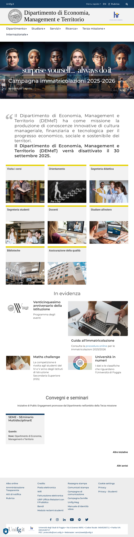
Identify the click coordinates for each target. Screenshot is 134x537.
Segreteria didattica (102, 168)
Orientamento (57, 168)
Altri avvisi (122, 465)
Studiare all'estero (101, 209)
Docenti (53, 209)
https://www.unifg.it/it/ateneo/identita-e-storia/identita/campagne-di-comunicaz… (61, 84)
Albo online (12, 483)
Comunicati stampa (78, 487)
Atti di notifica (13, 494)
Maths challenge (46, 357)
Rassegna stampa (77, 483)
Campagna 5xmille (78, 498)
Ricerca (71, 28)
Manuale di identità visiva (78, 507)
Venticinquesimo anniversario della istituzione (47, 305)
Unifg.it (10, 4)
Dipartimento (15, 28)
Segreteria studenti (18, 209)
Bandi (40, 506)
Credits (41, 483)
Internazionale (16, 34)
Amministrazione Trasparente (15, 489)
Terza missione (92, 28)
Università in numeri (105, 358)
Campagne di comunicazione (76, 493)
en (104, 4)
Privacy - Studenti (107, 491)
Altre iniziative (120, 452)
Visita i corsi (14, 168)
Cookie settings (106, 483)
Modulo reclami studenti (50, 510)
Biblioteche (13, 250)
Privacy (102, 487)
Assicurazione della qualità (64, 250)
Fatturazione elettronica (50, 495)
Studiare (37, 28)
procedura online (96, 346)
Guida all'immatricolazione (92, 340)
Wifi (39, 491)
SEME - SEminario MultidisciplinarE (21, 418)
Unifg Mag (73, 502)
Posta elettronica (46, 487)
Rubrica (115, 4)
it (109, 4)
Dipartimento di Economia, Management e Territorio (57, 16)
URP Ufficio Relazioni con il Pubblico (50, 501)
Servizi (54, 28)
